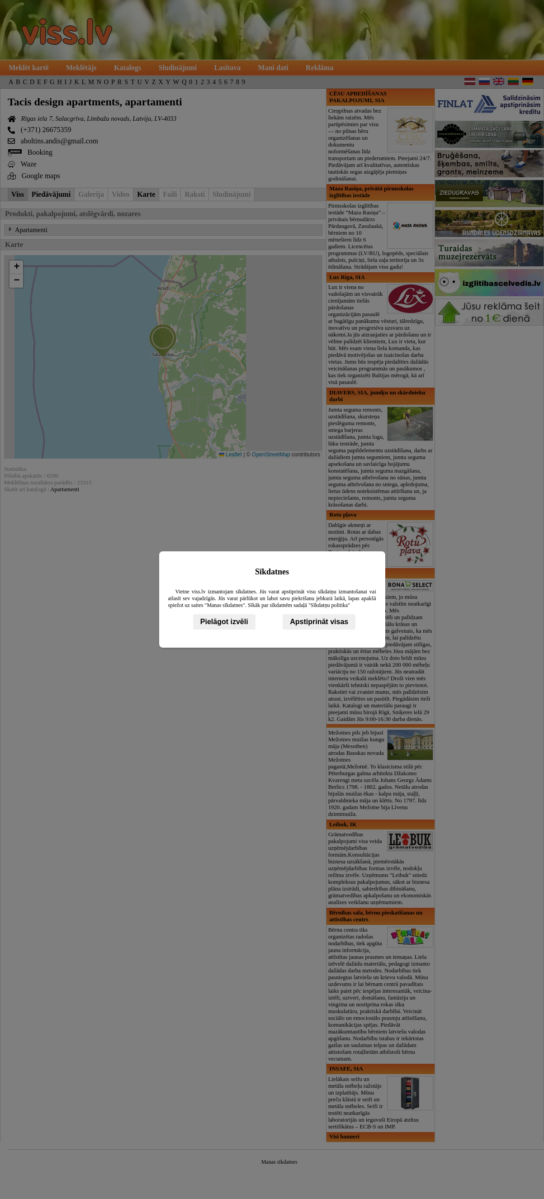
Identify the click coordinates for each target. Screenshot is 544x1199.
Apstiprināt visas (319, 622)
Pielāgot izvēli (224, 622)
